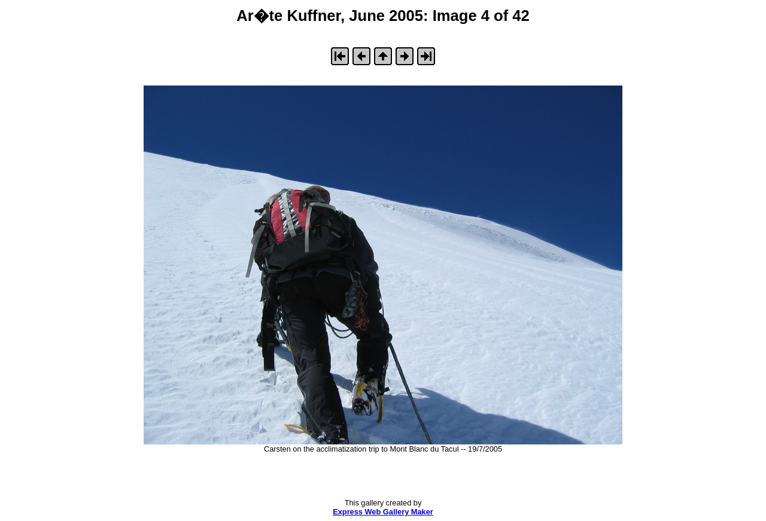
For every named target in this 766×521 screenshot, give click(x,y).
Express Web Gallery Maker (383, 511)
